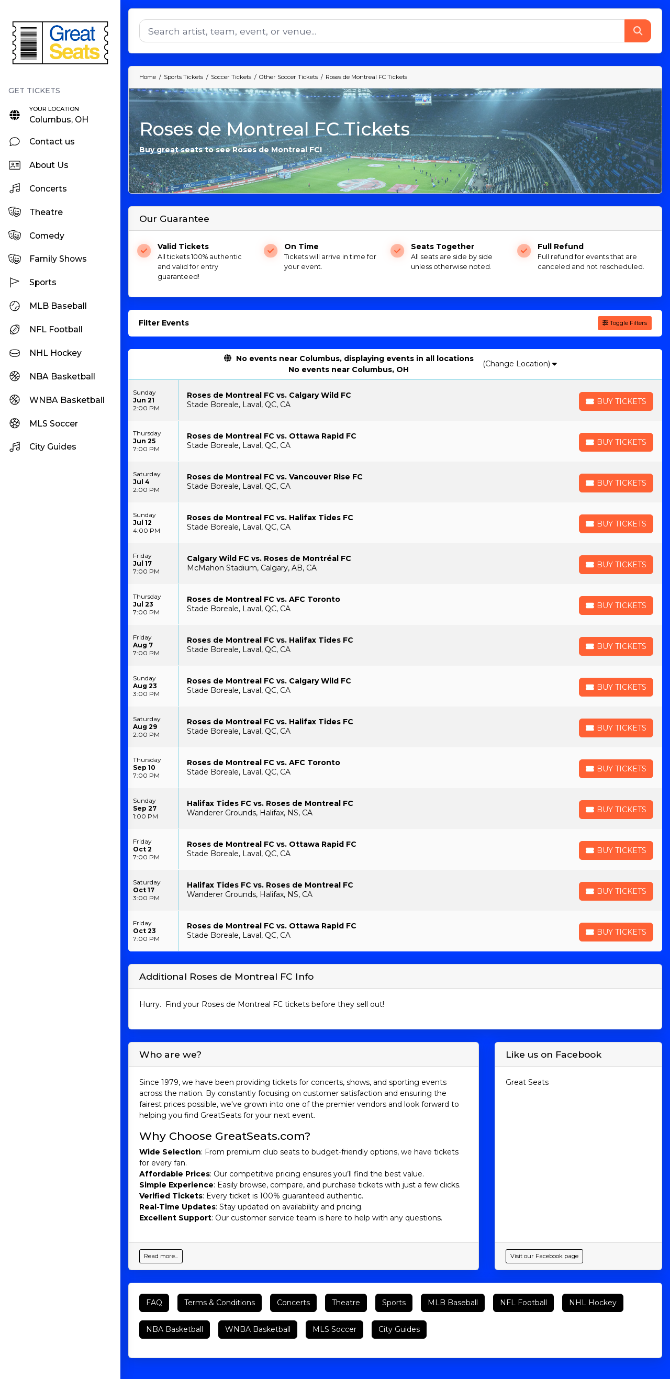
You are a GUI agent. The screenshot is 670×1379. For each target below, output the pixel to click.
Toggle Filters (624, 323)
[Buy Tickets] (616, 401)
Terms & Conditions (219, 1302)
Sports (394, 1302)
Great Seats (527, 1082)
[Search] (382, 30)
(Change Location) (520, 363)
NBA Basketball (174, 1329)
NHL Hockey (593, 1302)
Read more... (161, 1256)
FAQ (154, 1302)
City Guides (399, 1329)
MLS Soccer (334, 1329)
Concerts (293, 1302)
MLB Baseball (453, 1302)
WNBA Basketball (258, 1329)
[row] (395, 400)
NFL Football (523, 1302)
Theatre (346, 1302)
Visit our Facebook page (544, 1256)
